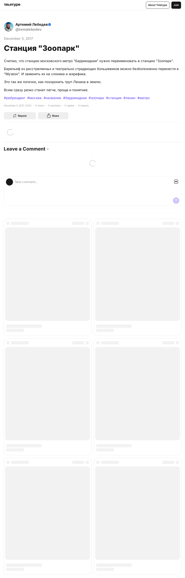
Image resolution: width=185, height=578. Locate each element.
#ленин (129, 98)
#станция (113, 98)
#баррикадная (75, 98)
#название (52, 98)
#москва (34, 98)
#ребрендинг (14, 98)
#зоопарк (96, 98)
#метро (143, 98)
